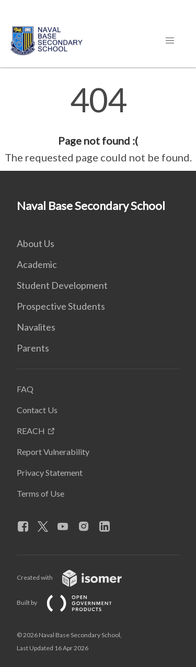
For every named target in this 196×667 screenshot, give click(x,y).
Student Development (62, 285)
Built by (73, 602)
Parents (33, 348)
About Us (35, 243)
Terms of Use (40, 493)
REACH (31, 431)
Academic (37, 264)
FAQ (25, 389)
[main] (98, 124)
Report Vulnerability (53, 452)
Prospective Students (61, 306)
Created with (78, 577)
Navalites (36, 327)
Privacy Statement (50, 472)
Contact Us (37, 410)
